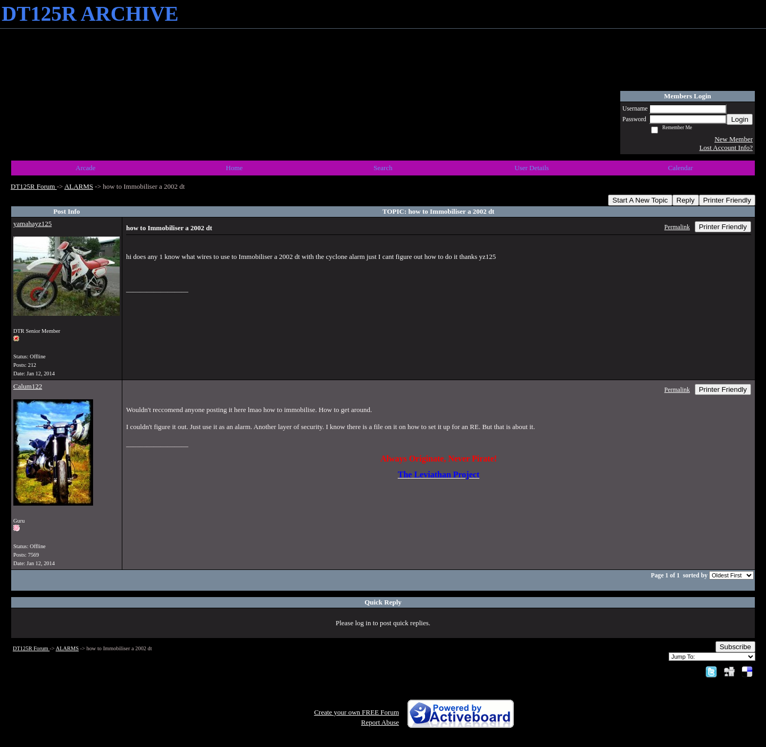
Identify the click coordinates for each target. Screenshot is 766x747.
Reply (686, 200)
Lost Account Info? (726, 148)
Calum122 (27, 386)
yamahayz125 (32, 224)
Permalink (677, 227)
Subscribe (735, 647)
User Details (531, 168)
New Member (733, 139)
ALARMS (78, 186)
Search (382, 168)
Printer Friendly (727, 200)
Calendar (680, 168)
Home (234, 168)
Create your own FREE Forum (356, 712)
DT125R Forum (34, 186)
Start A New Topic (640, 200)
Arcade (86, 168)
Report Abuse (380, 722)
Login (739, 119)
